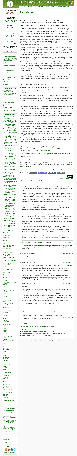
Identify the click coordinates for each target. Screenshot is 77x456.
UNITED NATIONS (7, 310)
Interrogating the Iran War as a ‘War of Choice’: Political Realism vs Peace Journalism (44, 333)
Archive (30, 6)
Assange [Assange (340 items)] (14, 120)
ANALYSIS (5, 277)
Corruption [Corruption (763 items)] (14, 129)
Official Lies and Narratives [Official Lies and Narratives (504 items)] (10, 185)
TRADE (4, 355)
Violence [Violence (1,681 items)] (12, 217)
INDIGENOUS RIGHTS (8, 324)
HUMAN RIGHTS (6, 255)
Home (24, 6)
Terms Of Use (6, 439)
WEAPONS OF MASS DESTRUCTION (7, 264)
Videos (47, 6)
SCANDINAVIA (6, 307)
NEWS (4, 243)
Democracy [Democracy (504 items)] (7, 135)
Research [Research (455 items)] (7, 199)
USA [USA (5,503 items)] (12, 213)
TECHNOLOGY (6, 330)
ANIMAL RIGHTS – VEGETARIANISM (7, 378)
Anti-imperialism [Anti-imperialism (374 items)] (13, 118)
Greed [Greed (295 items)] (14, 152)
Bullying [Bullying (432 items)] (12, 122)
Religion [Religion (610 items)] (12, 197)
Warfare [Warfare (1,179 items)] (6, 222)
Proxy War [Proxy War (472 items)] (6, 196)
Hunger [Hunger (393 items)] (15, 156)
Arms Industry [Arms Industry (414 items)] (7, 120)
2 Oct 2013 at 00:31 (68, 242)
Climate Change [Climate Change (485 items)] (10, 125)
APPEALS (5, 339)
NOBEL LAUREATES (7, 248)
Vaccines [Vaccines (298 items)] (7, 217)
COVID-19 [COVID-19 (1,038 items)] (8, 130)
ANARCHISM (6, 358)
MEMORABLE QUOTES (8, 269)
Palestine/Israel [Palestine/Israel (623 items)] (10, 189)
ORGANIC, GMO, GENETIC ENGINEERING (9, 328)
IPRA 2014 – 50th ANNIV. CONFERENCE (8, 403)
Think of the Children (11, 421)
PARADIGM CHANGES (8, 326)
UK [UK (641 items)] (14, 210)
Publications (5, 83)
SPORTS (5, 279)
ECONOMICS (6, 351)
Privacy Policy (6, 442)
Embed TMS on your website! (10, 452)
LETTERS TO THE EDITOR (8, 375)
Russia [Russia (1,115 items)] (13, 199)
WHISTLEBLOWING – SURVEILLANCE (7, 322)
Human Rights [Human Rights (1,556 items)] (8, 156)
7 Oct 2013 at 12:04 (68, 317)
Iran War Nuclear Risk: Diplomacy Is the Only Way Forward (10, 423)
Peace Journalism (38, 6)
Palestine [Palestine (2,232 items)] (12, 188)
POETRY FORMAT (7, 386)
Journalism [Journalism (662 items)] (6, 172)
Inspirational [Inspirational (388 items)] (13, 161)
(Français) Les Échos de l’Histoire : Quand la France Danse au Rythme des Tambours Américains (10, 59)
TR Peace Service (6, 105)
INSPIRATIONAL (6, 384)
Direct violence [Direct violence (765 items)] (8, 136)
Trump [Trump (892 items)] (11, 210)
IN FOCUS (5, 271)
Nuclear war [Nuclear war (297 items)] (13, 182)
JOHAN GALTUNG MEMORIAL (9, 234)
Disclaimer (5, 441)
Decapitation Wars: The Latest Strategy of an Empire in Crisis (9, 414)
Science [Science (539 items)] (7, 200)
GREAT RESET (6, 349)
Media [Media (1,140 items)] (11, 176)
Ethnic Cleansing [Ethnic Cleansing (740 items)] (8, 142)
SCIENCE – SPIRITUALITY (8, 383)
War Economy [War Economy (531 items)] (12, 220)
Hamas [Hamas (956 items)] (8, 153)
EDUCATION (5, 315)
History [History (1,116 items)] (14, 155)
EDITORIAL (5, 232)
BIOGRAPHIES (6, 242)
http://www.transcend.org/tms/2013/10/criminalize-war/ (38, 311)
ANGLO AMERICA (7, 272)
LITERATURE (6, 367)
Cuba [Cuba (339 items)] (15, 132)
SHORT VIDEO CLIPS (7, 397)
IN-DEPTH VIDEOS (7, 395)
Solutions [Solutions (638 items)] (12, 203)
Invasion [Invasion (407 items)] (5, 168)
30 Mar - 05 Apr (10, 27)
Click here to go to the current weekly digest (31, 326)
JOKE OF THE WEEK (7, 391)
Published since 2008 (55, 341)
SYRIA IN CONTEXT (7, 309)
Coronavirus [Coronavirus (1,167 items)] (7, 129)
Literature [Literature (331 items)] (7, 175)
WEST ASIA (5, 312)
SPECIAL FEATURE (7, 246)
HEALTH (5, 320)
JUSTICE (5, 318)
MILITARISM (5, 280)
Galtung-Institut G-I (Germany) (9, 110)
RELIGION (5, 343)
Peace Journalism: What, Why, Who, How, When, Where (36, 335)
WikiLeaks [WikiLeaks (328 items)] (9, 225)
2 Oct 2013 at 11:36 (68, 262)
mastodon (43, 172)
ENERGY (5, 286)
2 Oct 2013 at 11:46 (68, 283)
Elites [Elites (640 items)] (6, 140)
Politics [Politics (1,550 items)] (6, 194)
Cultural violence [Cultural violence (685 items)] (10, 133)
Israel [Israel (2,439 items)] (12, 168)
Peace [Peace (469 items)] (13, 191)
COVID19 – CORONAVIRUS (9, 379)
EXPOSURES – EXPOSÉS (8, 317)
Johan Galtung (26, 17)
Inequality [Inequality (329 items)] (7, 161)
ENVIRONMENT (6, 254)
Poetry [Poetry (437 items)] (13, 192)
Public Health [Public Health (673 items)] (13, 196)
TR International (6, 101)
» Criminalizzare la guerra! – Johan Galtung (33, 308)
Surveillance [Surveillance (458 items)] (13, 208)
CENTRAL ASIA (6, 294)
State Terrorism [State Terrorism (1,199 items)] (9, 206)
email (32, 172)
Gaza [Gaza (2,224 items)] (14, 147)
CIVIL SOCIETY (6, 370)
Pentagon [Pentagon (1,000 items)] (8, 193)
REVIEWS (5, 333)
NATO (4, 266)
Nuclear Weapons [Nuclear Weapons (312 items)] (10, 183)
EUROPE (5, 296)
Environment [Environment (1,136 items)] (12, 141)
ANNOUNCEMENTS (7, 240)
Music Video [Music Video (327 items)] (6, 181)
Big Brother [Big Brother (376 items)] (9, 121)
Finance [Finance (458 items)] (6, 145)
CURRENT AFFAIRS (7, 372)
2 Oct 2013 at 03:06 (68, 253)
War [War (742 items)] (13, 218)
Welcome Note (6, 84)
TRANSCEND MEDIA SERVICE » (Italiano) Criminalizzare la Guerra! (40, 315)
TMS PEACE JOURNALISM (8, 245)
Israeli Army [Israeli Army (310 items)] (12, 169)
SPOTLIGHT (5, 259)
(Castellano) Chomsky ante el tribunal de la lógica (9, 66)
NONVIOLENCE (6, 262)
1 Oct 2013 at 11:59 (67, 184)
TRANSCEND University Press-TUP (44, 150)
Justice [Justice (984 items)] (12, 172)
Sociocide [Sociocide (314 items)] (7, 203)
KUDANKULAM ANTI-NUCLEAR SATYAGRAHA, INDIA (9, 362)
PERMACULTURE (7, 360)
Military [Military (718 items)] (10, 178)
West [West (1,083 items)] (11, 222)
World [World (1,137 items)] (14, 225)
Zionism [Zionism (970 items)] (10, 227)
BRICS (4, 293)
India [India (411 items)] (14, 158)
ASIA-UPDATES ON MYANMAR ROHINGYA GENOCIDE (9, 288)
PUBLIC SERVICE (7, 364)
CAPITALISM (5, 275)
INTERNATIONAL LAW (7, 274)
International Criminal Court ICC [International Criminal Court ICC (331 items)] (11, 164)
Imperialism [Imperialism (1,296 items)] (8, 158)
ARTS (4, 346)
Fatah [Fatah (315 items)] (15, 144)
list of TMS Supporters (60, 169)
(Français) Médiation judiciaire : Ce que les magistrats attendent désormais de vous (10, 63)
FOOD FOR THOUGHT (8, 389)
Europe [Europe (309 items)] (15, 142)
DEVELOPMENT (6, 357)
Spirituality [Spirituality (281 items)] (8, 205)
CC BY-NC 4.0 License (69, 178)
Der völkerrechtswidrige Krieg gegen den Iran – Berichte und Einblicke (9, 428)
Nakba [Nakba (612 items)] (11, 181)
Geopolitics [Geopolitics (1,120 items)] (13, 150)
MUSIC (4, 369)
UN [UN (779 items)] (10, 211)
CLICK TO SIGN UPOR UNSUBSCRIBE (10, 36)
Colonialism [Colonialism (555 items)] (7, 127)
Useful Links (5, 437)
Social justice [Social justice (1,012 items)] (13, 202)
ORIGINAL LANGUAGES (8, 392)
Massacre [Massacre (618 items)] (6, 176)
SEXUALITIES (6, 374)
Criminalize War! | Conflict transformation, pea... (34, 242)
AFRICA (4, 267)
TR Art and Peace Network (8, 102)
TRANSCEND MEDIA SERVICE (39, 2)
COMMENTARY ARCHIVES (8, 400)
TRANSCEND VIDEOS (7, 237)
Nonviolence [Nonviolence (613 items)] (7, 182)
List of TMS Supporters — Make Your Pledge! (10, 21)
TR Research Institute (7, 107)
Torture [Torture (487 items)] (7, 210)
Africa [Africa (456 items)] (10, 117)
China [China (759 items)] (13, 124)
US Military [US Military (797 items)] (12, 215)
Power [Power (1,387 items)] (11, 194)
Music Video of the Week (8, 404)
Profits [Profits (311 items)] (15, 194)
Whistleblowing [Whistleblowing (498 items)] (12, 223)
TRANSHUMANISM (7, 345)
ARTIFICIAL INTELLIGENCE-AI (9, 260)
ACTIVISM (5, 306)
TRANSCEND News (7, 235)
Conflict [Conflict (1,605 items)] (13, 127)
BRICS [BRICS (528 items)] (8, 122)
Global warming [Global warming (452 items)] (8, 152)
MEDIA (4, 313)
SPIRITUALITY (6, 394)
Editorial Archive (6, 79)
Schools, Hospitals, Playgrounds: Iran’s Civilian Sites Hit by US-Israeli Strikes (9, 430)
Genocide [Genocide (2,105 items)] (8, 149)
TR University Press (7, 109)
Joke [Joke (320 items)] (15, 170)
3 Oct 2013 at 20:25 (68, 308)
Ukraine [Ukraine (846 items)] (7, 211)
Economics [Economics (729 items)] (8, 139)
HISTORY (5, 331)
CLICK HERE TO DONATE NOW (10, 13)
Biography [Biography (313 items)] (14, 121)
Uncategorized (6, 398)
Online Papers (6, 81)
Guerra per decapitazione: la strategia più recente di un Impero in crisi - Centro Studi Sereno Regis (10, 411)
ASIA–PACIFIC (6, 284)
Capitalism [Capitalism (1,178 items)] (8, 124)
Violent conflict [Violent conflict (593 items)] (7, 218)
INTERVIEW (5, 348)
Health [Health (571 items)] (12, 153)
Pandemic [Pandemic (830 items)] (8, 191)
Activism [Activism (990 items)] (6, 117)
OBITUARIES (6, 387)
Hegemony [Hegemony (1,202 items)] (7, 155)
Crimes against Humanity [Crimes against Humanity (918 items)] (10, 131)
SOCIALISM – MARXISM (8, 252)
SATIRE (4, 335)
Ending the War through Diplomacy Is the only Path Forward (10, 425)
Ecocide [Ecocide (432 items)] (12, 137)
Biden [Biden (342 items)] (4, 121)
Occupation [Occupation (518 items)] (7, 185)
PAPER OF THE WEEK (8, 238)
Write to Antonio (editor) (64, 6)
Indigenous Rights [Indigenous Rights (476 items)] (10, 160)
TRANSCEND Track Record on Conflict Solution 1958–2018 (9, 94)
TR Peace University (7, 104)
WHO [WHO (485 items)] (5, 225)
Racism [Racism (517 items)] (8, 197)
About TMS (53, 6)
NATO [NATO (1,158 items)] (15, 181)
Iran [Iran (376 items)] (9, 168)
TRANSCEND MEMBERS (8, 257)
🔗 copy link (60, 172)
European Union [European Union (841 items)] (8, 144)
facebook (52, 172)
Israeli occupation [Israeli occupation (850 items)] (9, 171)
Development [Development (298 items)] (13, 135)
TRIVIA (4, 366)
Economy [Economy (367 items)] (13, 139)
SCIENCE (5, 381)
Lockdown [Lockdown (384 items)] (12, 175)
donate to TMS (40, 169)
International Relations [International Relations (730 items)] (10, 166)
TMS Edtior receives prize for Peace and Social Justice (9, 91)
